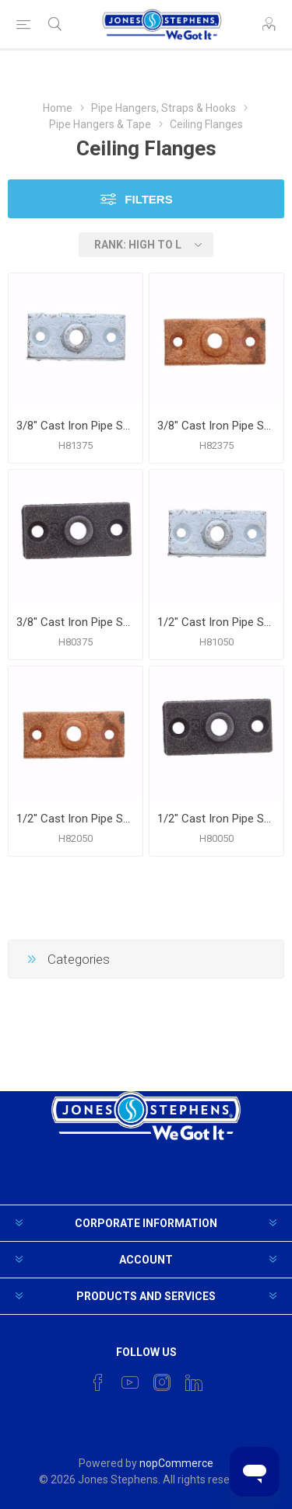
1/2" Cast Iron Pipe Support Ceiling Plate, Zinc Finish (216, 622)
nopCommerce (176, 1463)
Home (57, 108)
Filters (148, 199)
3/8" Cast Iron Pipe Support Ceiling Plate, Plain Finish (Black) (75, 622)
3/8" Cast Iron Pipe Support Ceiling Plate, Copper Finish (216, 426)
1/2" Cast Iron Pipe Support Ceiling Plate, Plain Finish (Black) (216, 819)
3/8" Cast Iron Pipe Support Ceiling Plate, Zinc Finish (75, 426)
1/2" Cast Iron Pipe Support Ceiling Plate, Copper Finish (75, 819)
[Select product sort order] (146, 244)
